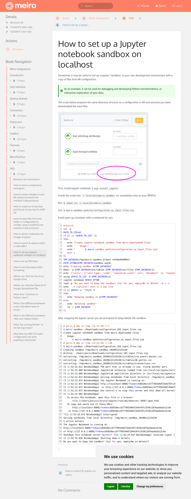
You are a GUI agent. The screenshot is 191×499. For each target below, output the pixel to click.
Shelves (143, 5)
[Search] (82, 5)
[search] (95, 6)
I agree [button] (111, 486)
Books (160, 5)
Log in (177, 5)
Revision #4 (14, 22)
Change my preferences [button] (150, 486)
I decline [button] (125, 486)
